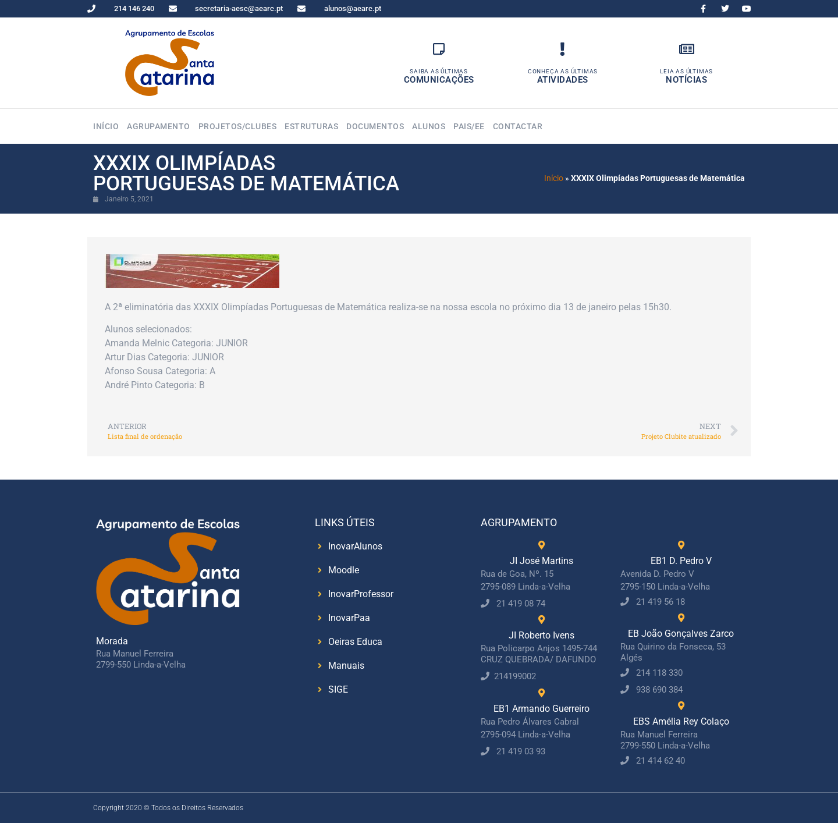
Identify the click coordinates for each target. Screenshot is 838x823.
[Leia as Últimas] (686, 49)
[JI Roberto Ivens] (541, 619)
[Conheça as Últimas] (562, 49)
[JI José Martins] (541, 545)
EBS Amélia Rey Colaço (681, 721)
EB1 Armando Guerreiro (541, 708)
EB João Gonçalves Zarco (681, 633)
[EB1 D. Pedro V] (681, 545)
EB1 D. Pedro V (681, 560)
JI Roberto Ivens (541, 635)
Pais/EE (469, 126)
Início (106, 126)
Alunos (428, 126)
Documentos (375, 126)
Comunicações (439, 80)
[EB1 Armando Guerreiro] (541, 693)
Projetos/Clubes (237, 126)
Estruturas (311, 126)
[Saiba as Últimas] (439, 49)
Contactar (518, 126)
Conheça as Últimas (563, 71)
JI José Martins (541, 560)
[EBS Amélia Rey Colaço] (681, 705)
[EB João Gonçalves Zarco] (681, 617)
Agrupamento (158, 126)
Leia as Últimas (686, 71)
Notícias (686, 80)
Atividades (562, 80)
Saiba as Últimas (439, 71)
